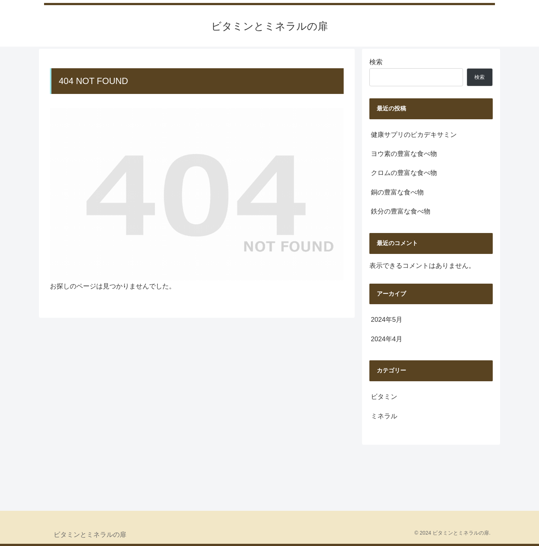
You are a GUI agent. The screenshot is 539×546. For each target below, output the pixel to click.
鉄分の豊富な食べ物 (400, 211)
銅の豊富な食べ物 (397, 192)
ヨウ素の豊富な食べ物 (404, 153)
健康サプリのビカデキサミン (414, 134)
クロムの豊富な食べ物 (404, 172)
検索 (376, 62)
